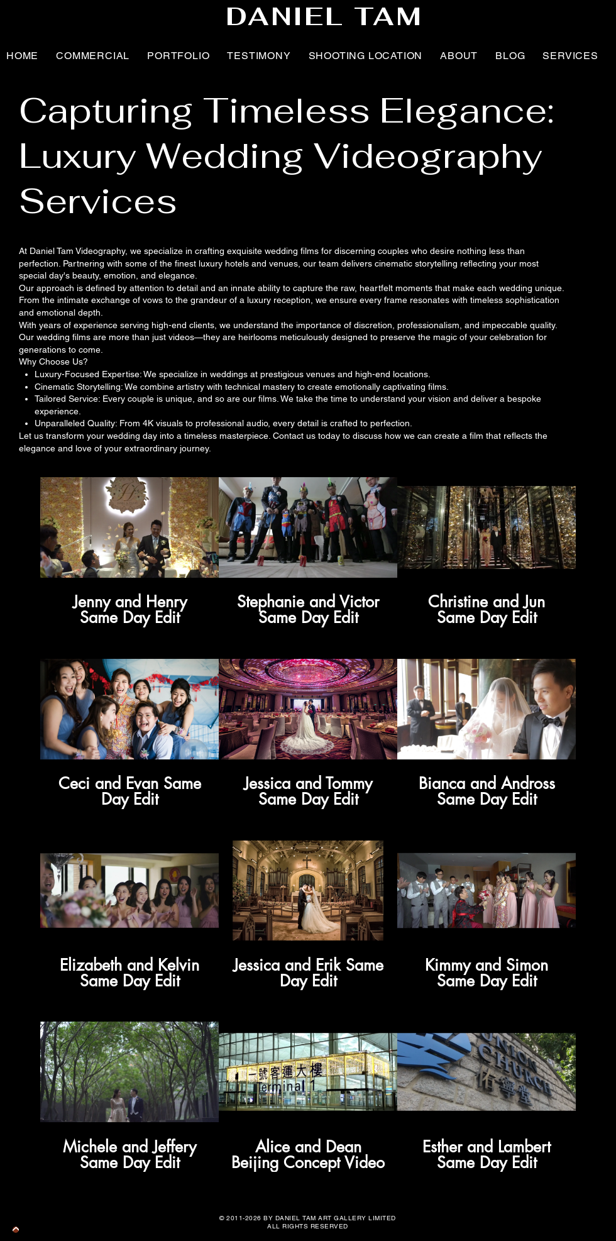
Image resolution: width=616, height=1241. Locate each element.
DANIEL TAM (324, 16)
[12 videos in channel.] (308, 824)
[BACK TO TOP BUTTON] (16, 1230)
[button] (259, 55)
